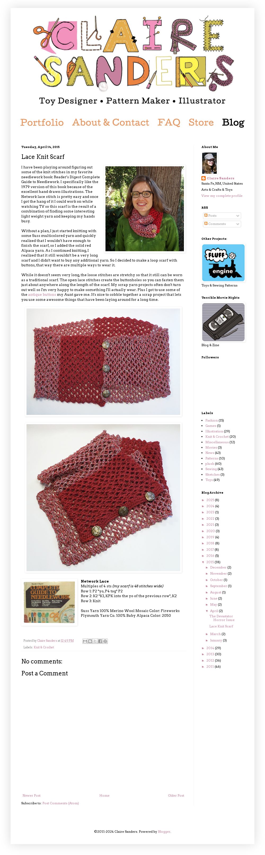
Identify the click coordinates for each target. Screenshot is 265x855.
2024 (210, 506)
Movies (211, 447)
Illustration (214, 431)
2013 (210, 654)
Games (210, 426)
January (216, 640)
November (219, 573)
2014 (210, 648)
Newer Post (32, 795)
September (219, 586)
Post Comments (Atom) (60, 803)
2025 (210, 500)
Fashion (211, 420)
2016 (210, 556)
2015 (210, 562)
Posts (210, 216)
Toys (209, 480)
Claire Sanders (220, 178)
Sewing (211, 469)
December (218, 567)
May (214, 604)
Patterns (211, 458)
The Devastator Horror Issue (222, 618)
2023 (210, 512)
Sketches (212, 474)
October (217, 580)
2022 (210, 518)
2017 (210, 550)
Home (104, 795)
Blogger (164, 832)
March (216, 634)
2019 (210, 537)
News (209, 453)
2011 (210, 667)
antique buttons (42, 294)
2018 (210, 543)
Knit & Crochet (44, 647)
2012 (210, 660)
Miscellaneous (217, 442)
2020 (211, 531)
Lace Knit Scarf (221, 626)
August (216, 592)
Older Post (176, 795)
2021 (210, 525)
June (214, 598)
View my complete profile (221, 196)
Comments (215, 224)
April (214, 611)
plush (209, 464)
